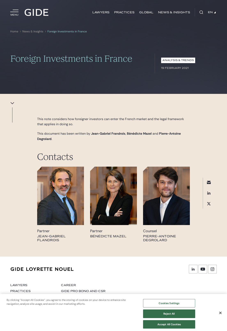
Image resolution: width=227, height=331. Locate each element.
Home (14, 31)
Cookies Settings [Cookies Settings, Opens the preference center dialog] (169, 305)
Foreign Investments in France (67, 31)
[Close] (220, 314)
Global (146, 12)
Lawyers (100, 12)
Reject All (169, 315)
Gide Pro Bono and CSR (83, 291)
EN (212, 12)
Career (68, 285)
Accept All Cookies (169, 326)
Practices (124, 12)
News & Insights (174, 12)
